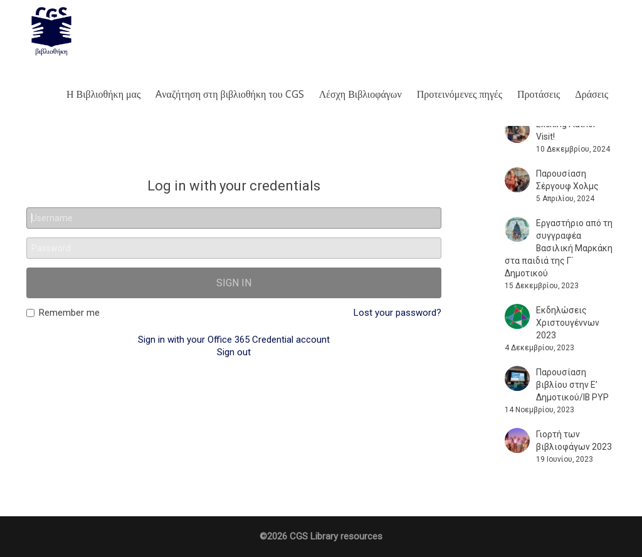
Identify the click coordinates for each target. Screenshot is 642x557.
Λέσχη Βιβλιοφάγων (360, 94)
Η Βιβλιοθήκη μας (103, 94)
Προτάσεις (538, 94)
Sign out (234, 352)
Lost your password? (397, 312)
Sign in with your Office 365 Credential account (234, 339)
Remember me (63, 312)
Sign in (233, 283)
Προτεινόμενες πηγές (459, 94)
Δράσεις (591, 94)
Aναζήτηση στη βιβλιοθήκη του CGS (229, 94)
